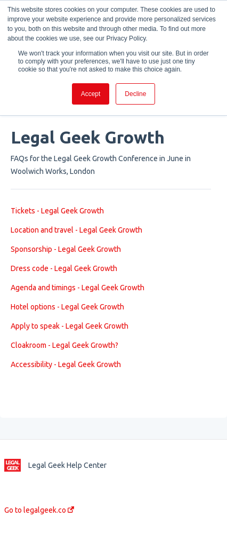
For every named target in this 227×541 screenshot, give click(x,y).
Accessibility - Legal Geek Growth (66, 364)
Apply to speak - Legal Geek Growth (69, 326)
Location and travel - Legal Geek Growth (76, 230)
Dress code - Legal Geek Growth (64, 268)
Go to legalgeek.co (39, 510)
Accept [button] (91, 94)
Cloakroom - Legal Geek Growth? (64, 345)
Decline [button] (135, 94)
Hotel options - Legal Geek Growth (67, 307)
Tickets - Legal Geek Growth (57, 210)
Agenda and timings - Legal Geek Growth (77, 287)
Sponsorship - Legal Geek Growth (66, 249)
